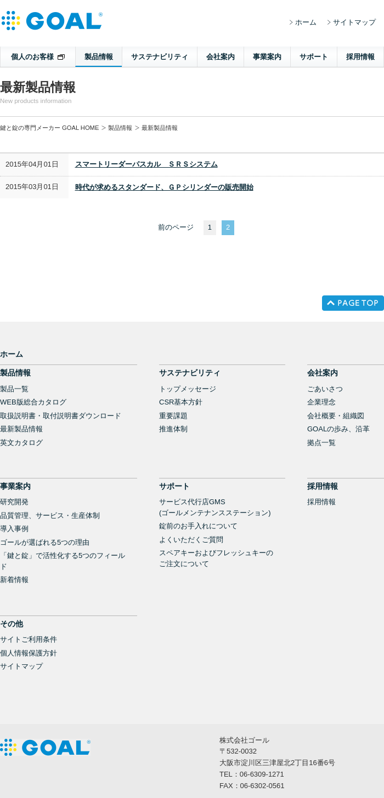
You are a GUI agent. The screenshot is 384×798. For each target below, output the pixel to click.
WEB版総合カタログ (33, 402)
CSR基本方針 (180, 402)
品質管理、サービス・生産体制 (50, 515)
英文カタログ (21, 442)
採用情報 (360, 57)
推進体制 (173, 429)
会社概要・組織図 (335, 416)
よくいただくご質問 (191, 539)
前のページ (176, 227)
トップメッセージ (187, 389)
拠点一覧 (321, 442)
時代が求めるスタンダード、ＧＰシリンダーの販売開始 (164, 187)
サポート (314, 57)
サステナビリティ (159, 57)
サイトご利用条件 (28, 639)
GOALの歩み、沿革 (338, 429)
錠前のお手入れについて (198, 526)
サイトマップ (354, 22)
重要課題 (173, 416)
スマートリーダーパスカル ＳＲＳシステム (146, 164)
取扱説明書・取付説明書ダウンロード (60, 416)
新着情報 (14, 579)
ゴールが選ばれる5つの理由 (44, 542)
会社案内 (220, 57)
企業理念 (321, 402)
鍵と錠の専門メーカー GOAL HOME (49, 127)
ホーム (306, 22)
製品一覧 (14, 389)
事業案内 (267, 57)
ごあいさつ (325, 389)
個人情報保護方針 (28, 653)
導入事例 (14, 529)
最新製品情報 (21, 429)
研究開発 (14, 502)
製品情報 (98, 57)
